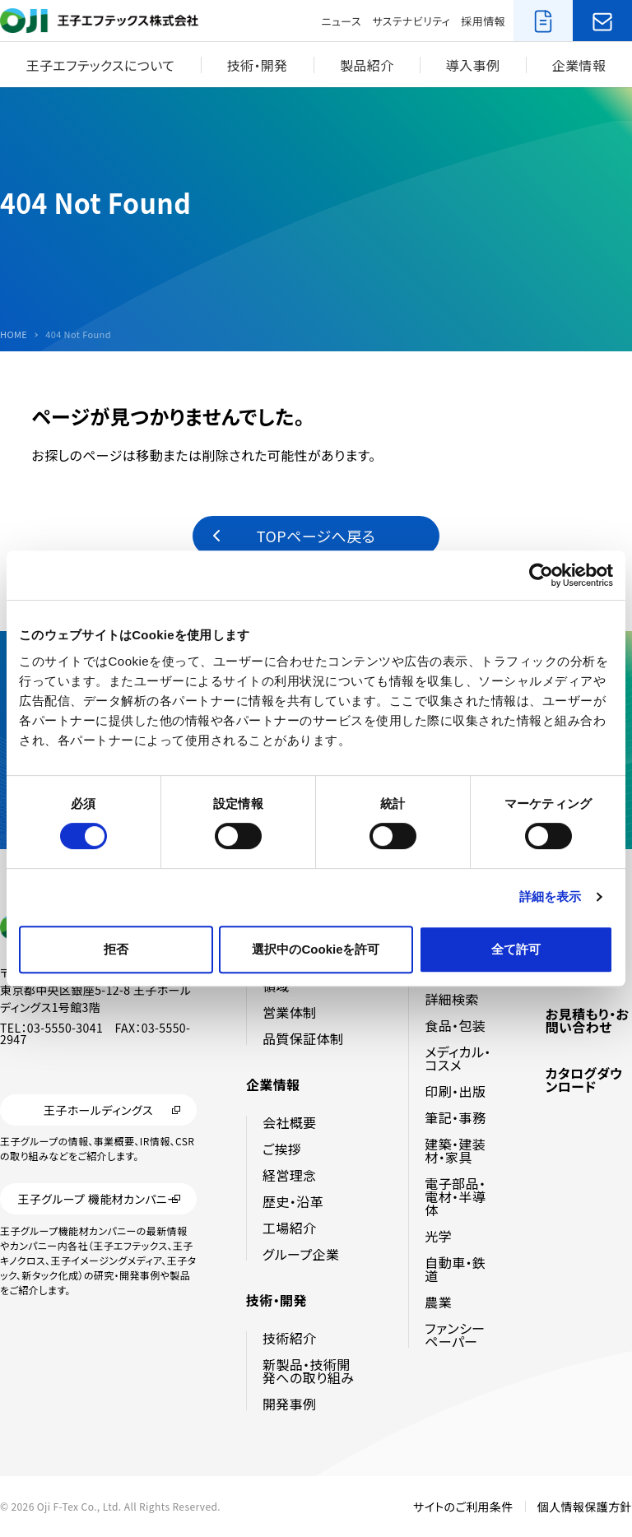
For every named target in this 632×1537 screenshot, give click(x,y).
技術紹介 (290, 1338)
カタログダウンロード (584, 1079)
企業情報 (579, 65)
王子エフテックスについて (100, 65)
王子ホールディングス (98, 1110)
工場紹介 (290, 1227)
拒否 (116, 949)
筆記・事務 (455, 1117)
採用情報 (483, 21)
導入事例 (473, 65)
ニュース (341, 21)
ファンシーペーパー (455, 1334)
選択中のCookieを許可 (315, 949)
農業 (438, 1302)
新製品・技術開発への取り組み (308, 1370)
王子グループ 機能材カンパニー (98, 1199)
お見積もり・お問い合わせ (588, 1020)
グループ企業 (301, 1254)
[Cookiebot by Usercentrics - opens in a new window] (541, 575)
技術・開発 (257, 65)
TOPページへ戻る (316, 535)
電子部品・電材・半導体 (455, 1196)
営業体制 (290, 1012)
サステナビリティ (411, 21)
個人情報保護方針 (584, 1506)
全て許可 (516, 949)
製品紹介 (367, 65)
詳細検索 (452, 999)
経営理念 (290, 1175)
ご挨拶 (282, 1149)
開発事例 (290, 1404)
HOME (13, 334)
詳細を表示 (550, 896)
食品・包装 (455, 1025)
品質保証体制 (303, 1038)
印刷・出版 (455, 1091)
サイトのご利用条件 (463, 1506)
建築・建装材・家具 (455, 1150)
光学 (438, 1236)
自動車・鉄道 (455, 1268)
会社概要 (290, 1122)
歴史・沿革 (293, 1201)
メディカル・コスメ (457, 1058)
